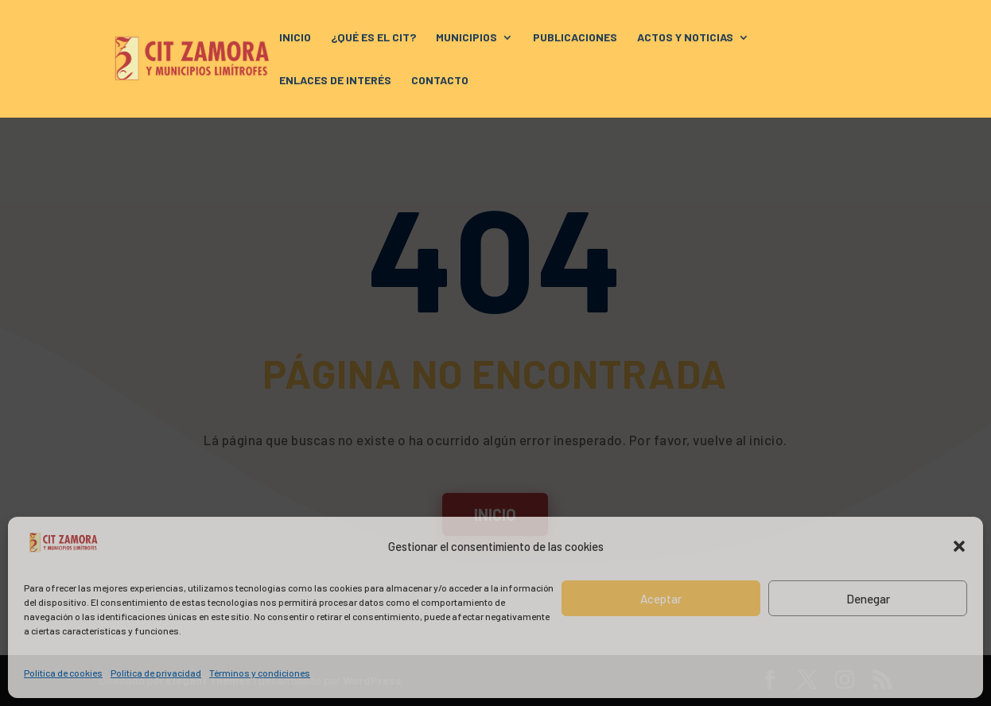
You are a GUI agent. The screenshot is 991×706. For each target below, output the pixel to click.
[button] (959, 546)
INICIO (295, 38)
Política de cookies (63, 672)
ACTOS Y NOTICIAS (685, 38)
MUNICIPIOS (466, 38)
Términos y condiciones (259, 672)
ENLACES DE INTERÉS (335, 81)
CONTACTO (439, 81)
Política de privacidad (156, 672)
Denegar (868, 599)
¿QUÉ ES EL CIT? (373, 38)
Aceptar (661, 599)
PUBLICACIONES (575, 38)
